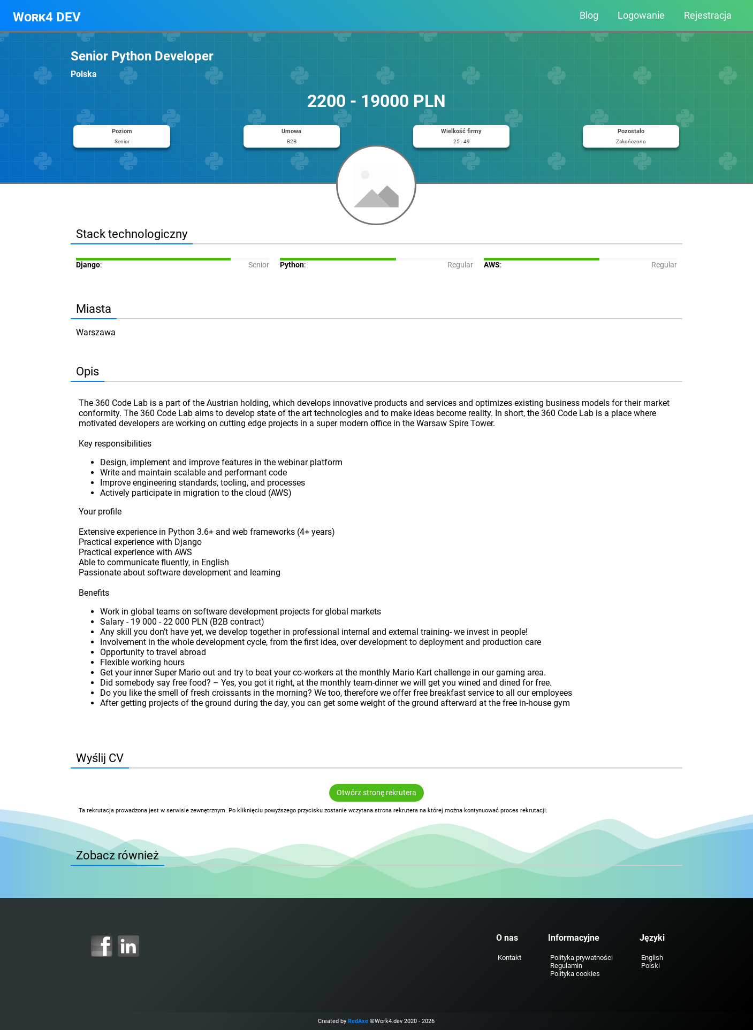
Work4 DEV (47, 17)
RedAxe (358, 1021)
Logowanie (641, 15)
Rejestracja (708, 15)
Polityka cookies (574, 974)
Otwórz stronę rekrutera (376, 792)
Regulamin (566, 966)
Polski (650, 966)
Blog (589, 15)
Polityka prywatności (581, 958)
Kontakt (509, 958)
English (652, 958)
